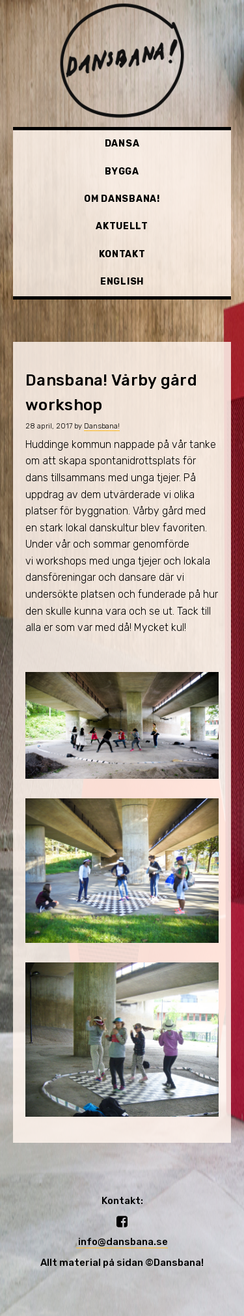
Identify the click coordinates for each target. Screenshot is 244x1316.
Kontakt (122, 254)
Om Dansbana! (121, 198)
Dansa (122, 143)
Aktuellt (122, 226)
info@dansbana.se (122, 1242)
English (122, 281)
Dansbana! (102, 426)
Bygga (122, 171)
